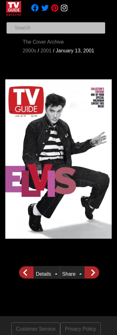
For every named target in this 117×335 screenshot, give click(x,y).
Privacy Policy (80, 329)
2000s (30, 50)
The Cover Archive (43, 42)
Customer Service (36, 329)
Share (70, 274)
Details (45, 274)
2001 (46, 50)
